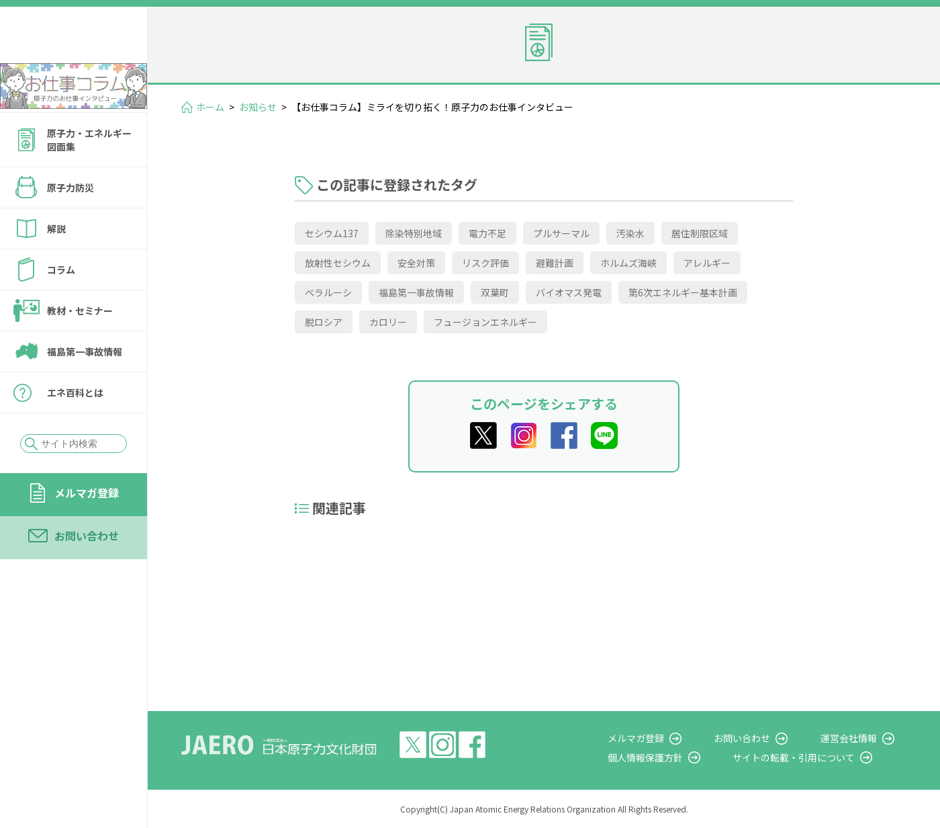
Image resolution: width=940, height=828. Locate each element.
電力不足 (487, 233)
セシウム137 (332, 233)
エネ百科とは (75, 429)
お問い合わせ (86, 572)
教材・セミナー (80, 347)
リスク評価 (485, 263)
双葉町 (495, 292)
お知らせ (258, 107)
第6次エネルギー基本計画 (682, 292)
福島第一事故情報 (84, 388)
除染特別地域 (413, 233)
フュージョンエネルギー (485, 322)
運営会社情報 (861, 738)
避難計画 (554, 263)
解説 (56, 265)
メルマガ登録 (86, 529)
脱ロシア (323, 322)
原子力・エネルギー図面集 (89, 176)
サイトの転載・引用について (818, 757)
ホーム (210, 107)
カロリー (388, 322)
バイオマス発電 (569, 292)
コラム (61, 306)
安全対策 (416, 263)
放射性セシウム (338, 263)
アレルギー (707, 263)
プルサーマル (561, 233)
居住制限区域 (699, 233)
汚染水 (630, 233)
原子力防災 (70, 224)
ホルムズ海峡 (628, 263)
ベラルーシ (328, 292)
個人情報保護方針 (682, 757)
